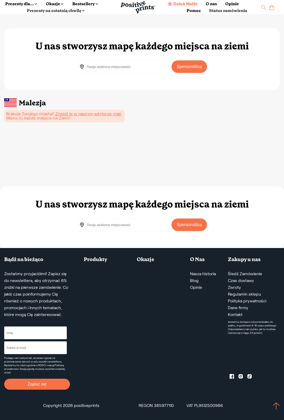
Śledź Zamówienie (245, 274)
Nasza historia (203, 274)
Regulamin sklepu (244, 294)
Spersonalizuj (189, 66)
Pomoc (194, 10)
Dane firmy (238, 308)
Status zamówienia (228, 10)
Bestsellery (85, 4)
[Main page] (138, 7)
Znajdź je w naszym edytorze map (88, 114)
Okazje (54, 4)
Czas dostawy (241, 280)
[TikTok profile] (251, 377)
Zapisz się (37, 384)
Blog (194, 280)
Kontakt (235, 314)
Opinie (232, 4)
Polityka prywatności (247, 301)
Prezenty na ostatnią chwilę (56, 10)
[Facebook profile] (233, 377)
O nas (211, 4)
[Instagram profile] (242, 377)
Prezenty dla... (21, 4)
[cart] (272, 7)
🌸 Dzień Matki (182, 4)
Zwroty (234, 287)
